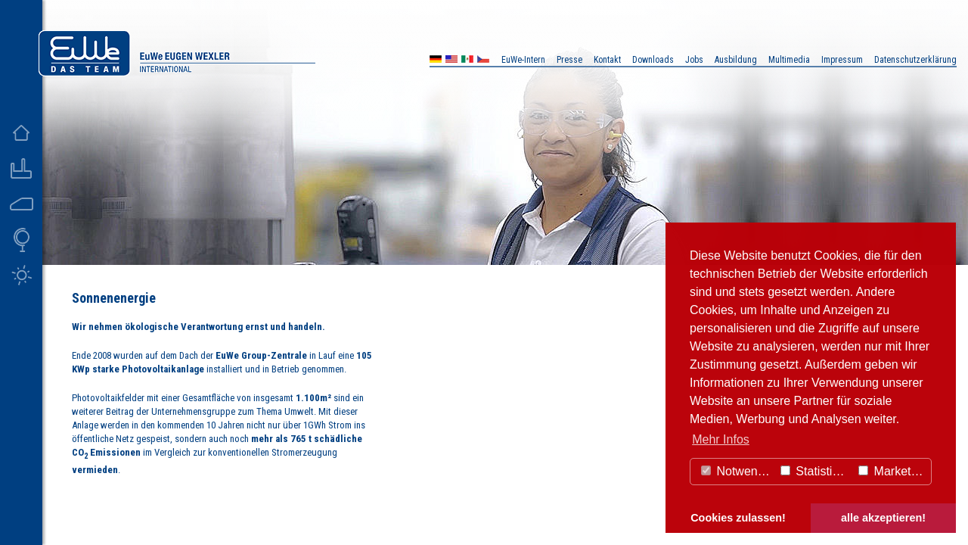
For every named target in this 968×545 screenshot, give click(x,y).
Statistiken (816, 471)
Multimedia (789, 59)
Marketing (892, 471)
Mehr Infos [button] (720, 439)
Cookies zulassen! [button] (738, 518)
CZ (483, 61)
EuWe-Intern (523, 59)
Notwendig (737, 471)
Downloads (653, 59)
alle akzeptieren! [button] (883, 518)
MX (467, 61)
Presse (569, 59)
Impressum (842, 59)
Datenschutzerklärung (915, 59)
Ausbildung (736, 59)
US (451, 61)
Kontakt (607, 59)
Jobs (694, 59)
